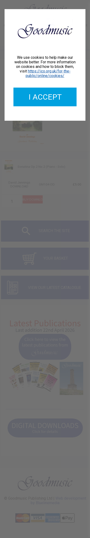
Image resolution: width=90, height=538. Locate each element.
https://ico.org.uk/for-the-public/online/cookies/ (48, 73)
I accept (45, 97)
